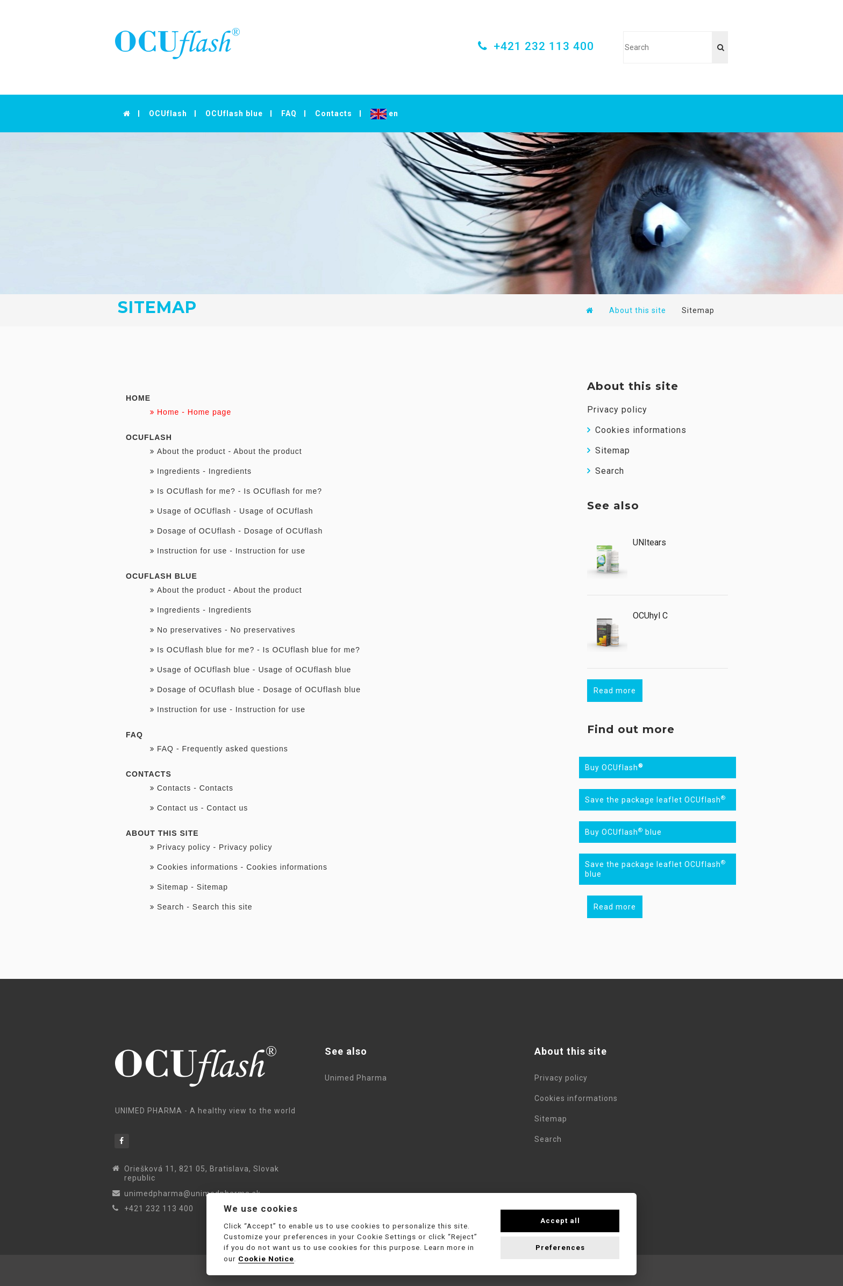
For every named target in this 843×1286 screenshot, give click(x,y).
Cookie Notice (266, 1258)
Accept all (560, 1221)
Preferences (560, 1248)
